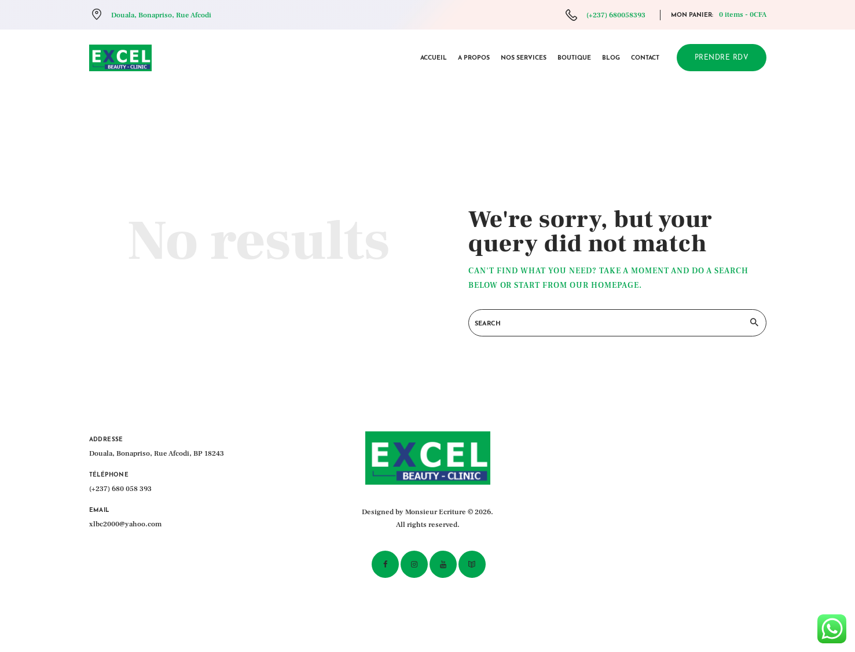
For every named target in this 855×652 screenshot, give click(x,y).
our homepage (604, 285)
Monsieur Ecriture (435, 512)
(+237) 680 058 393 (120, 488)
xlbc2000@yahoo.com (125, 524)
